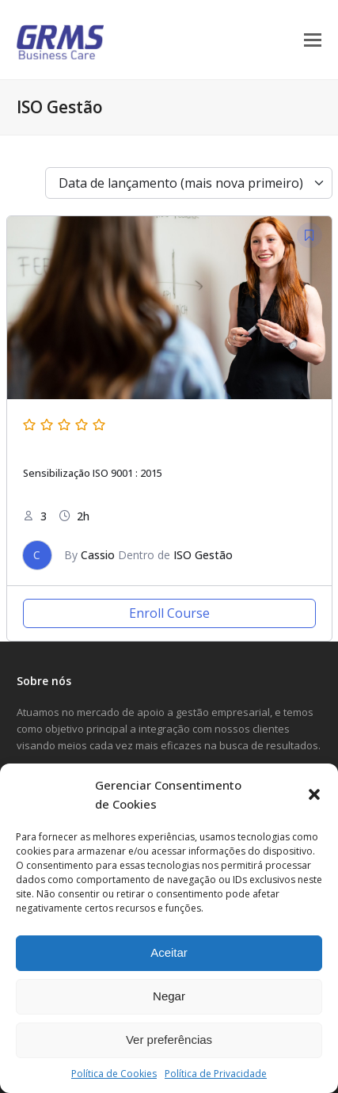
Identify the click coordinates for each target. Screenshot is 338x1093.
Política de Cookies (114, 1073)
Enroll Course (169, 613)
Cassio (98, 554)
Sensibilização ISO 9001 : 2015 (92, 473)
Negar (169, 996)
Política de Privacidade (216, 1073)
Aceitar (169, 952)
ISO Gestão (203, 554)
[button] (314, 794)
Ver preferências (169, 1039)
